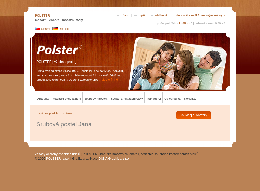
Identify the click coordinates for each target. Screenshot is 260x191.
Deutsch (61, 29)
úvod (122, 15)
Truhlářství (153, 98)
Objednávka (172, 98)
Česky (42, 29)
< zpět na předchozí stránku (54, 113)
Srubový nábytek (95, 98)
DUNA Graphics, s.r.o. (114, 158)
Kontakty (190, 98)
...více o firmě (108, 79)
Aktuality (43, 98)
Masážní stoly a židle (67, 98)
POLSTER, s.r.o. (58, 158)
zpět (139, 15)
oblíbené (158, 15)
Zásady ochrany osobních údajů (57, 154)
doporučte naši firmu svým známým (198, 15)
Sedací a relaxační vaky (127, 98)
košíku (183, 23)
